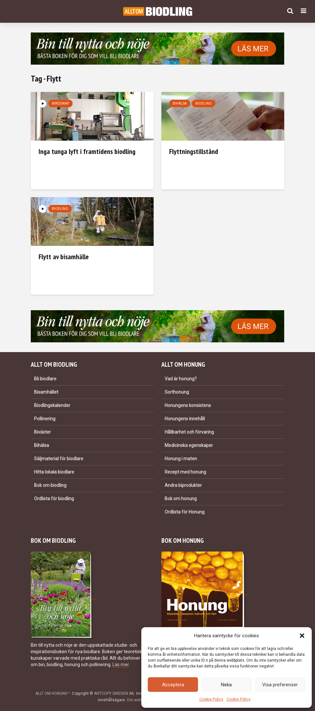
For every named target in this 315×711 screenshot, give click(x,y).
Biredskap (60, 103)
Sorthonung (177, 392)
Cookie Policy (211, 699)
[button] (302, 635)
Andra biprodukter (183, 485)
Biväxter (42, 432)
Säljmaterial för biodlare (58, 458)
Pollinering (44, 418)
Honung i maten (181, 458)
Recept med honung (185, 472)
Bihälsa (180, 103)
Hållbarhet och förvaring (189, 432)
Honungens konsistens (188, 405)
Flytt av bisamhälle (64, 256)
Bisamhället (46, 392)
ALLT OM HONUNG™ (52, 693)
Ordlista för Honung (184, 511)
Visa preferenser (280, 685)
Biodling (203, 103)
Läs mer (120, 664)
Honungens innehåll (185, 418)
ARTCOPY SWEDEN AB (114, 693)
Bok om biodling (50, 485)
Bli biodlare (45, 378)
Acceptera (173, 685)
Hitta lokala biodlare (54, 472)
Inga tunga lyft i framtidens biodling (87, 151)
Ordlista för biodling (54, 498)
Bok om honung (181, 498)
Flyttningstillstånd (193, 151)
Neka (226, 685)
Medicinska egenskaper (189, 445)
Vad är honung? (181, 378)
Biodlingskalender (52, 405)
